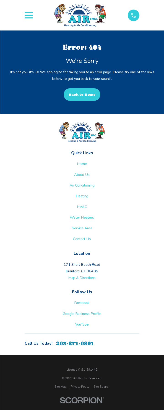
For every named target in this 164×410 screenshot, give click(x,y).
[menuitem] (61, 387)
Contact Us (82, 238)
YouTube (82, 324)
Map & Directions (82, 277)
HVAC (82, 206)
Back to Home (82, 94)
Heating (82, 196)
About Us (82, 174)
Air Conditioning (82, 185)
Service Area (82, 228)
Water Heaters (82, 217)
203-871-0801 (75, 343)
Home (82, 163)
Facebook (82, 302)
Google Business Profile (82, 313)
